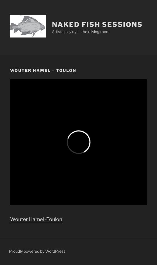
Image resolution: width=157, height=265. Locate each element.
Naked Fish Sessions (97, 24)
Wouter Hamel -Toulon (36, 219)
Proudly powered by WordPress (37, 251)
